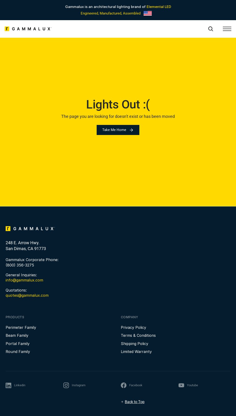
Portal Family (18, 343)
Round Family (18, 351)
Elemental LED (159, 6)
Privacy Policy (133, 327)
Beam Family (17, 335)
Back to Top (135, 402)
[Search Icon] (210, 29)
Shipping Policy (134, 343)
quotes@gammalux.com (27, 295)
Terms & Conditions (138, 335)
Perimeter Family (21, 327)
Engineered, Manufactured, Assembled (111, 13)
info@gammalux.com (24, 280)
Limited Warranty (136, 351)
